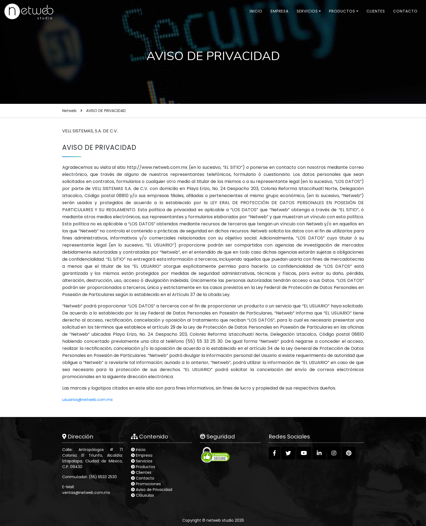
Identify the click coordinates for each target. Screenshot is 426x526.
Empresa (280, 11)
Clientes (376, 11)
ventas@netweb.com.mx (86, 492)
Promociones (148, 484)
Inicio (256, 11)
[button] (274, 453)
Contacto (145, 478)
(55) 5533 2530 (103, 477)
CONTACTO (405, 11)
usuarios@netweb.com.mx (87, 399)
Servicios (307, 11)
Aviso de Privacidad (154, 489)
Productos (342, 11)
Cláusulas (145, 495)
